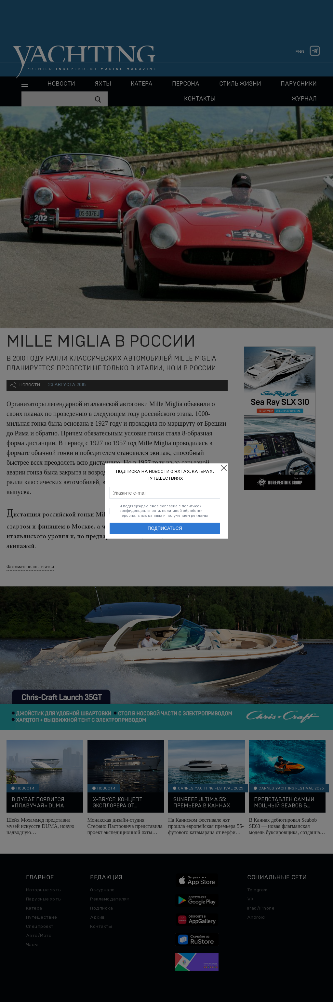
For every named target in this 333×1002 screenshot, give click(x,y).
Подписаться (165, 528)
